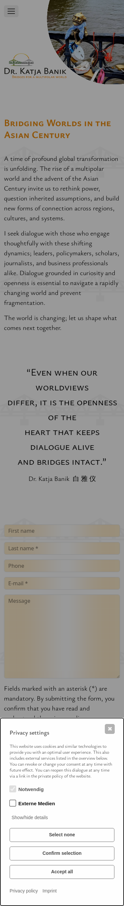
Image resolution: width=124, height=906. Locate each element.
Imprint (50, 890)
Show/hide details (30, 817)
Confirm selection (61, 853)
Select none (62, 834)
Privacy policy (24, 890)
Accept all (62, 871)
